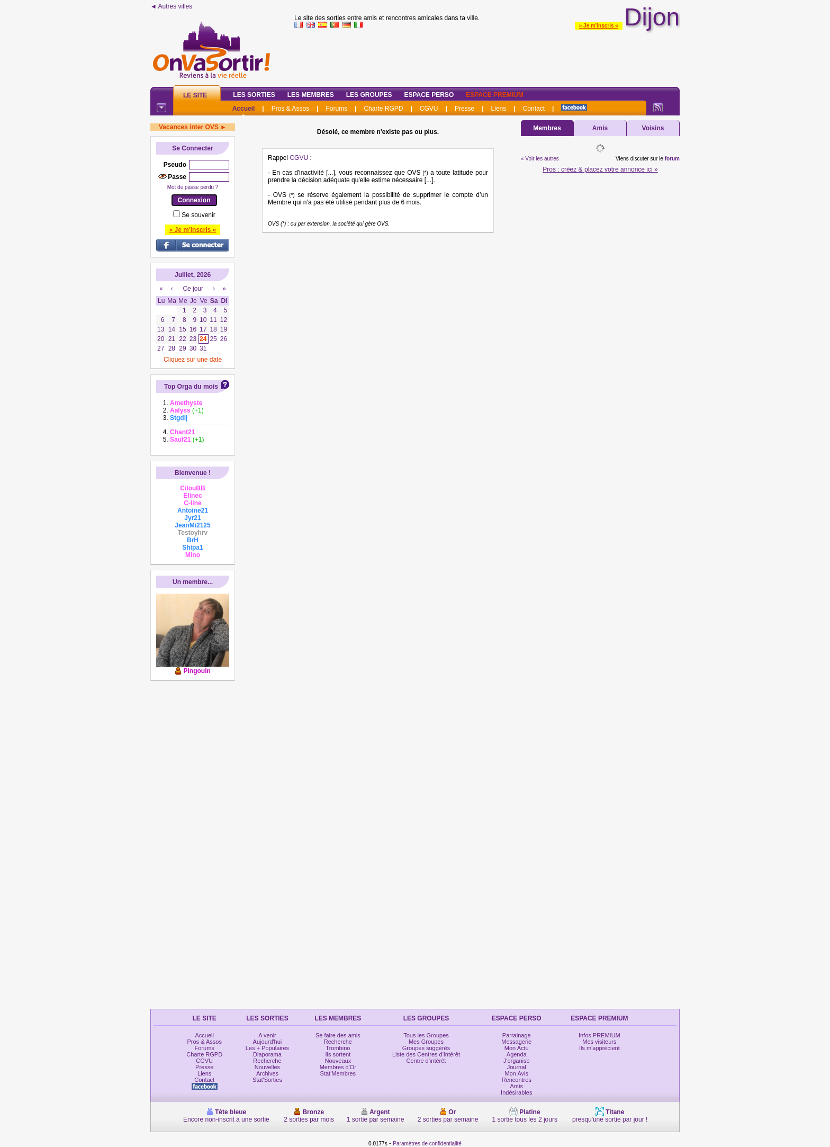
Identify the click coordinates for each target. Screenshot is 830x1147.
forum (672, 159)
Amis (600, 128)
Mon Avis (516, 1073)
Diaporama (267, 1054)
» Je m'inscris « (598, 26)
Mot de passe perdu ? (193, 187)
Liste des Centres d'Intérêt (426, 1054)
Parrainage (516, 1035)
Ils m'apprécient (599, 1048)
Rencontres (516, 1080)
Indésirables (516, 1092)
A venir (267, 1035)
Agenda (517, 1054)
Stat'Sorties (267, 1080)
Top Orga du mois (191, 386)
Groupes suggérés (426, 1048)
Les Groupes (369, 94)
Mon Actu (516, 1048)
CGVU (429, 108)
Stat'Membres (338, 1073)
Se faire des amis (337, 1035)
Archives (267, 1073)
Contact (534, 108)
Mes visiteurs (599, 1041)
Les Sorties (254, 94)
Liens (499, 108)
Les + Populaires (267, 1048)
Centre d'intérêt (426, 1061)
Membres (547, 128)
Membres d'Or (338, 1067)
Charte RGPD (383, 108)
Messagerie (516, 1041)
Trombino (338, 1048)
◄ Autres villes (171, 6)
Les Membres (310, 94)
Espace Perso (429, 94)
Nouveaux (338, 1061)
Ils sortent (338, 1054)
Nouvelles (267, 1067)
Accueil (243, 108)
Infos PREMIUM (599, 1035)
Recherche (267, 1061)
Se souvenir (198, 215)
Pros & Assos (290, 108)
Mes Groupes (426, 1041)
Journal (516, 1067)
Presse (464, 108)
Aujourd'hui (267, 1041)
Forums (336, 108)
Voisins (653, 128)
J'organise (516, 1061)
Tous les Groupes (426, 1035)
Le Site (195, 95)
